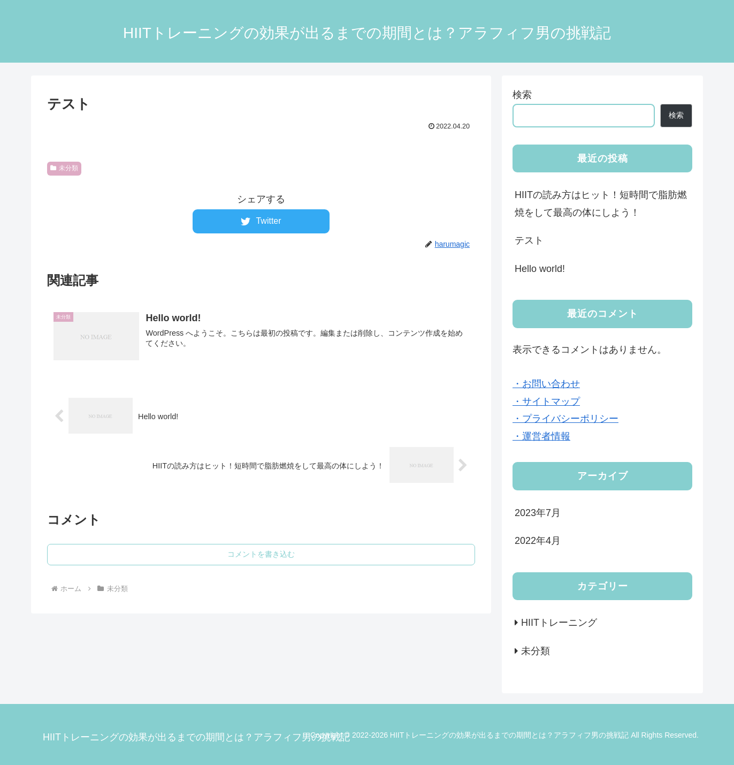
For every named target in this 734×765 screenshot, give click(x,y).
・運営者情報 (541, 436)
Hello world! (540, 268)
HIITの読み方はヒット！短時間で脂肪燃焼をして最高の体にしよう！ (601, 203)
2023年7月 (538, 513)
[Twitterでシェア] (261, 221)
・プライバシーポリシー (565, 418)
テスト (529, 240)
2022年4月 (538, 540)
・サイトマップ (546, 401)
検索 (522, 94)
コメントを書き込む (261, 554)
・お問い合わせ (546, 383)
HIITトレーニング (559, 622)
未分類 (64, 168)
